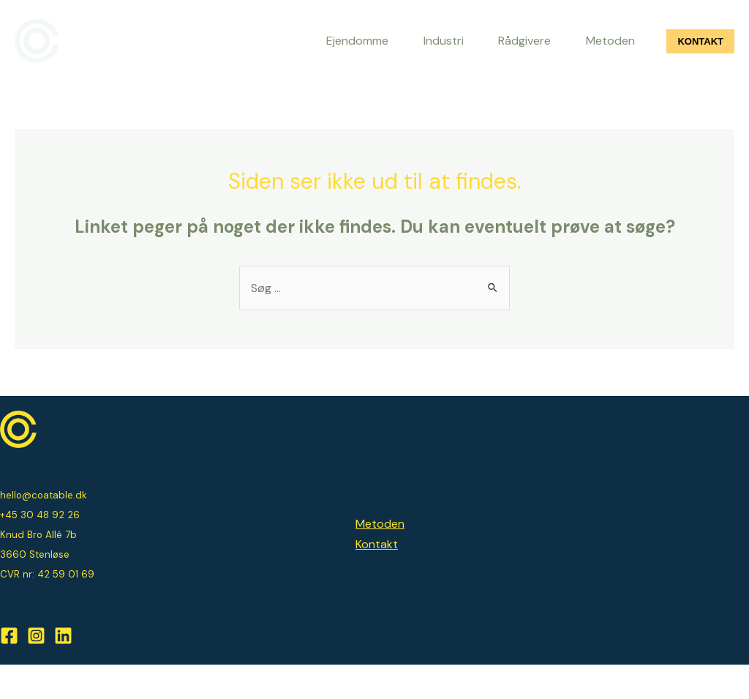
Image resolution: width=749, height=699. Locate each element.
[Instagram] (36, 671)
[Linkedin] (63, 671)
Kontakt (376, 578)
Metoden (379, 559)
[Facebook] (9, 671)
